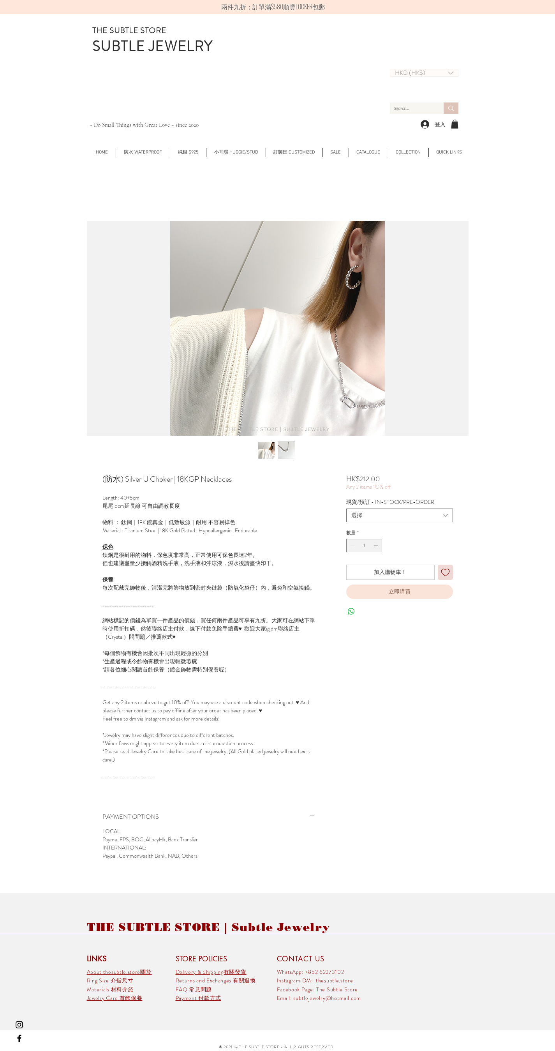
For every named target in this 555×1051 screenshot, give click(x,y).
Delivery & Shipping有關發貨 (211, 972)
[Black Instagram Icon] (19, 1025)
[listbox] (424, 73)
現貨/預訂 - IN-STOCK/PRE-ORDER (390, 502)
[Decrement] (351, 545)
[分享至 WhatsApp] (351, 611)
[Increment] (376, 545)
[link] (454, 124)
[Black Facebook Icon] (19, 1038)
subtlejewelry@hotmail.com (327, 998)
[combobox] (399, 515)
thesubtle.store (334, 980)
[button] (424, 73)
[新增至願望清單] (445, 572)
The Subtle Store (337, 989)
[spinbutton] (364, 545)
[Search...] (410, 108)
